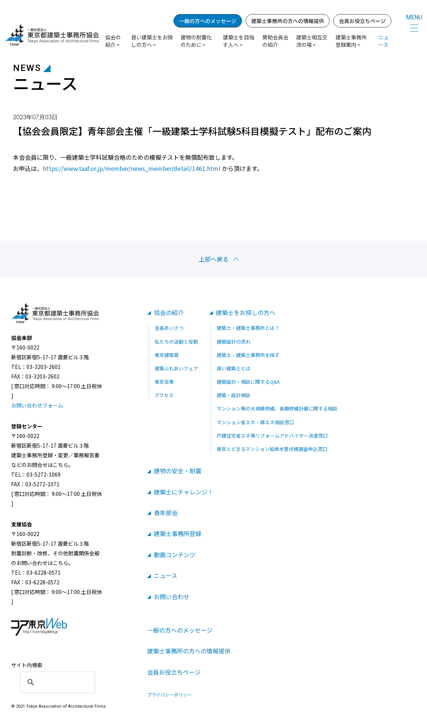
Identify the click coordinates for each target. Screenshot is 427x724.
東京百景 (164, 381)
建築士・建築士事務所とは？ (248, 327)
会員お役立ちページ (362, 21)
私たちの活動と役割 (176, 341)
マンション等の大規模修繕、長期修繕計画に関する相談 (277, 408)
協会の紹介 (169, 312)
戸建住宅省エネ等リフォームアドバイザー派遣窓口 (272, 435)
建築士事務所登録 (177, 533)
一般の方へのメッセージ (207, 21)
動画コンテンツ (174, 555)
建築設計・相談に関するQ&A (248, 381)
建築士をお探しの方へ (245, 312)
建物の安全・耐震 (177, 471)
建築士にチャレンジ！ (183, 492)
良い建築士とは (233, 368)
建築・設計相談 (233, 395)
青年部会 (166, 513)
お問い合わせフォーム (37, 405)
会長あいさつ (169, 327)
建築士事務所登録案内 (351, 40)
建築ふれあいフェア (176, 368)
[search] (56, 682)
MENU (414, 17)
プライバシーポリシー (169, 695)
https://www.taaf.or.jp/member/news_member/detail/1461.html (131, 168)
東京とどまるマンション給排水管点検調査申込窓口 (272, 448)
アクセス (164, 395)
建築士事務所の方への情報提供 (287, 21)
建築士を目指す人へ (238, 40)
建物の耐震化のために (196, 40)
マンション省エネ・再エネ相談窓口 (255, 422)
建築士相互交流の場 (311, 40)
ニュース (383, 40)
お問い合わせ (172, 596)
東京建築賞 (167, 354)
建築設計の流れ (233, 341)
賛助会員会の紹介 (275, 40)
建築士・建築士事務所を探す (248, 354)
